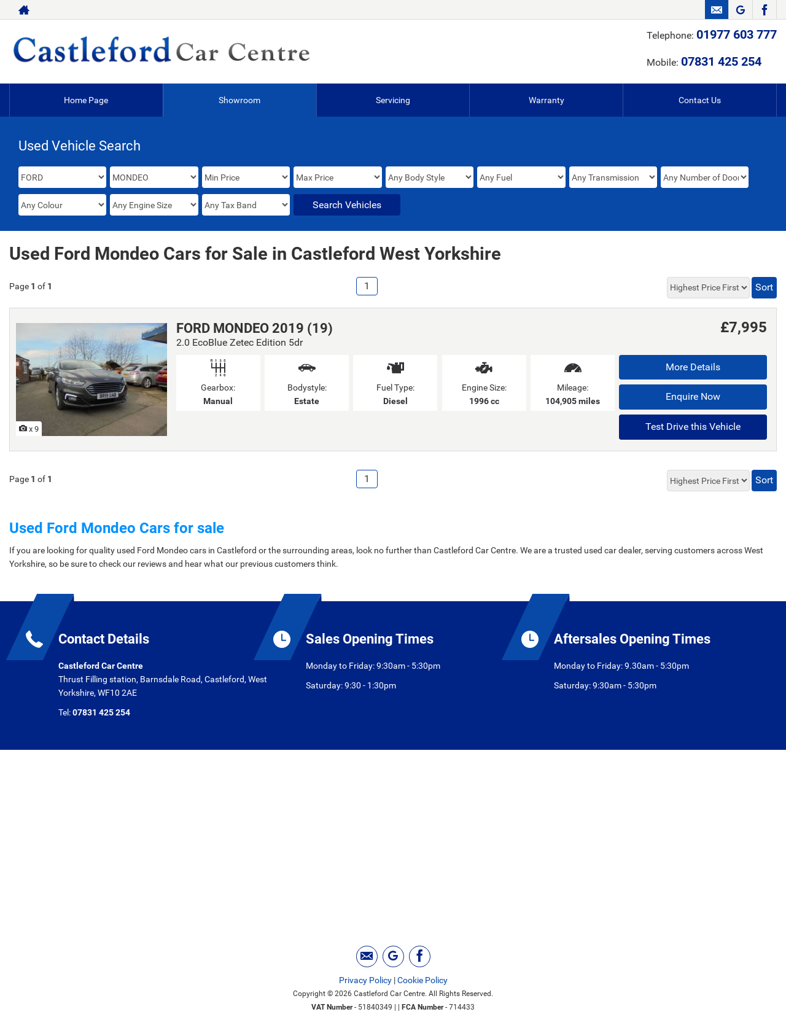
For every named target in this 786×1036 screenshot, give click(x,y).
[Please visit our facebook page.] (764, 10)
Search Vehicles (347, 205)
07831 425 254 (721, 61)
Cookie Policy (422, 980)
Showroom (239, 100)
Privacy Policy (365, 980)
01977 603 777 (736, 34)
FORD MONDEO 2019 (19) (254, 328)
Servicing (393, 100)
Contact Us (700, 100)
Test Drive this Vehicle (693, 426)
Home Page (86, 100)
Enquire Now (693, 396)
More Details (693, 367)
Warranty (546, 100)
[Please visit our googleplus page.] (740, 10)
